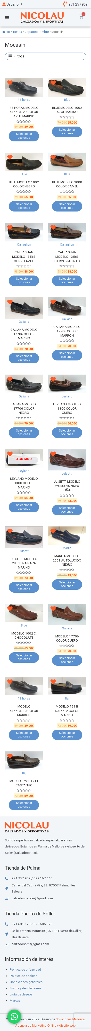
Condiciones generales (26, 982)
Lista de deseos (21, 994)
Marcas (15, 1000)
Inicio (6, 32)
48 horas (23, 99)
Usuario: (10, 4)
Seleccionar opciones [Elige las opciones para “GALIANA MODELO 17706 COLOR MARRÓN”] (67, 355)
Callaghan (24, 244)
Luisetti (67, 473)
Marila (67, 548)
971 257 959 (78, 4)
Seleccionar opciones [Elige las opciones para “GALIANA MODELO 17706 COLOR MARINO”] (24, 358)
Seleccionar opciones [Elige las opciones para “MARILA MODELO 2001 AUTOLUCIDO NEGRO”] (67, 584)
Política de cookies (23, 976)
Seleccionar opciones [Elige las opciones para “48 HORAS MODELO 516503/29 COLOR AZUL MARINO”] (24, 135)
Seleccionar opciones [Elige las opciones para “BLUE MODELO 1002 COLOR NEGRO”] (24, 206)
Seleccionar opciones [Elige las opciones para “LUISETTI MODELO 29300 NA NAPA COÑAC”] (67, 510)
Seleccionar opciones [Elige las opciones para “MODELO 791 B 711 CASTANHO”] (24, 805)
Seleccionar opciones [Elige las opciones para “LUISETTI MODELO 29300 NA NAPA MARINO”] (24, 587)
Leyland (67, 396)
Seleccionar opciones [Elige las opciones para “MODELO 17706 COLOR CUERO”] (67, 660)
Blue (67, 99)
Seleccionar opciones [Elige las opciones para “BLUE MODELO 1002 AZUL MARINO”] (67, 131)
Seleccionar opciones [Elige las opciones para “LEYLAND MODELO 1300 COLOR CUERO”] (67, 432)
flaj (67, 698)
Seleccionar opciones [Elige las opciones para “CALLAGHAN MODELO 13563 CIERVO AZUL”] (24, 280)
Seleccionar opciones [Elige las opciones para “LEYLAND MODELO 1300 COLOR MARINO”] (24, 507)
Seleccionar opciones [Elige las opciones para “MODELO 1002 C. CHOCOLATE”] (24, 657)
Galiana (24, 321)
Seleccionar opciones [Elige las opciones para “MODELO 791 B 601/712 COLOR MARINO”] (67, 734)
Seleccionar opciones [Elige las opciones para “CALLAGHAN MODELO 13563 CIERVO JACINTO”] (67, 280)
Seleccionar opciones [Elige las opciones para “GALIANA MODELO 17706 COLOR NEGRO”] (24, 432)
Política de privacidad (25, 969)
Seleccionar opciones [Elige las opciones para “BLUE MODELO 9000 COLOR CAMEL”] (67, 206)
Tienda (17, 32)
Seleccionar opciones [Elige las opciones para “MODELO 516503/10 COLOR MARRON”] (24, 734)
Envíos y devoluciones (25, 988)
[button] (7, 17)
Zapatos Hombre (37, 32)
